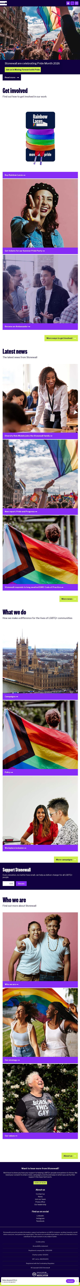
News (40, 1197)
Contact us (40, 1194)
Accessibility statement (40, 1246)
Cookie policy (40, 1242)
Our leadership (40, 1205)
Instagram (40, 1218)
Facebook (40, 1221)
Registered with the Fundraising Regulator (40, 1263)
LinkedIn (40, 1216)
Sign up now (40, 1183)
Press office (40, 1202)
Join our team (40, 1199)
